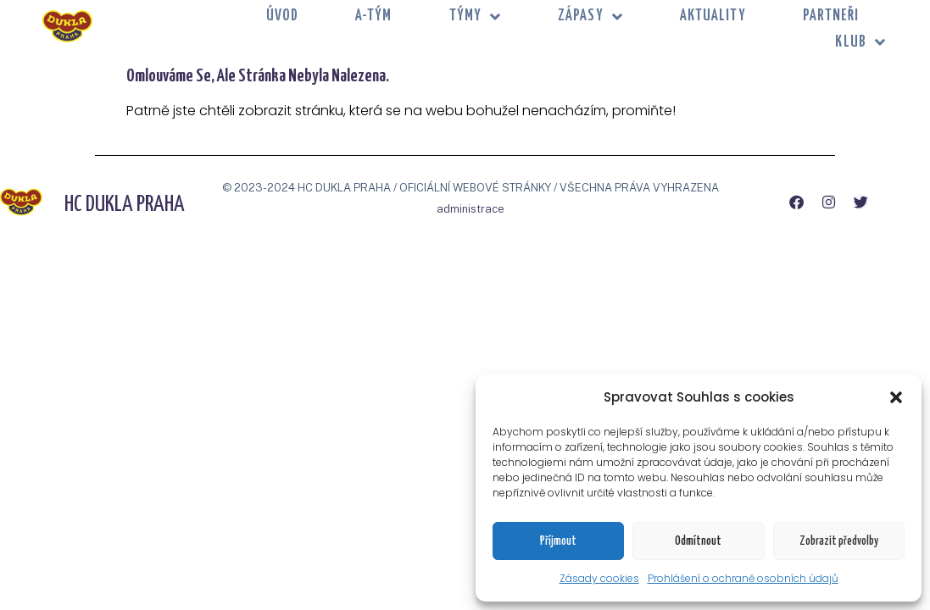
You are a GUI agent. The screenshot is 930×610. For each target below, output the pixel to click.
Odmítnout (698, 541)
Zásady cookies (599, 578)
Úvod (282, 16)
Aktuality (713, 16)
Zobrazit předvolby (838, 541)
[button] (896, 397)
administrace (470, 208)
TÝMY (475, 16)
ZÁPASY (590, 16)
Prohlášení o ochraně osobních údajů (743, 578)
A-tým (374, 16)
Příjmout (558, 541)
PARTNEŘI (831, 16)
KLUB (860, 43)
